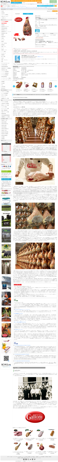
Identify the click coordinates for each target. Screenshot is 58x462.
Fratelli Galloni (37, 17)
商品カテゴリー (16, 2)
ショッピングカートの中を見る (17, 456)
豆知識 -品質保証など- (5, 128)
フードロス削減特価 (5, 21)
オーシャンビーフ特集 (5, 108)
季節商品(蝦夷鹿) (4, 28)
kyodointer (43, 44)
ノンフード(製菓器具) (5, 73)
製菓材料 (3, 54)
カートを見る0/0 (53, 1)
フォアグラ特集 (4, 106)
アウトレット (4, 96)
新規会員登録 (3, 9)
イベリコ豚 (25, 7)
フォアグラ (18, 7)
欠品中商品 (3, 86)
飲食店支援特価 (4, 23)
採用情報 (3, 138)
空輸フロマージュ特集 (5, 111)
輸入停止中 (3, 88)
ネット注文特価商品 (5, 93)
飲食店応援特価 (4, 76)
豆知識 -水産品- (4, 125)
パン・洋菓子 (4, 51)
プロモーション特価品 (5, 91)
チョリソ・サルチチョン (31, 60)
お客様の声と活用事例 (5, 103)
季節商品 (50, 456)
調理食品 (3, 44)
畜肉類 (3, 34)
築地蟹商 (3, 81)
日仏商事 (3, 83)
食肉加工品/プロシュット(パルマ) (40, 27)
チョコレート (4, 53)
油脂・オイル (4, 46)
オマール (22, 7)
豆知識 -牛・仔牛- (4, 120)
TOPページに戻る (9, 456)
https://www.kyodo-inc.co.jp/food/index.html (28, 57)
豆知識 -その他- (4, 130)
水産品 (3, 38)
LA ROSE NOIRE (4, 64)
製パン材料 (3, 56)
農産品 (3, 41)
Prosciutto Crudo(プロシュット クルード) (22, 309)
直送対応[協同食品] (5, 66)
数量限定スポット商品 (5, 98)
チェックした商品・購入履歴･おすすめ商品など (28, 456)
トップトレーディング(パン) (6, 79)
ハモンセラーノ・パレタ (24, 60)
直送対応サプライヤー (5, 26)
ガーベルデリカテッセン (6, 63)
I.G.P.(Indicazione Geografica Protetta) (21, 354)
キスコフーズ (42, 7)
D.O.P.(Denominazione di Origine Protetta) (22, 345)
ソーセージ (49, 7)
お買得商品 (46, 456)
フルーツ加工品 (4, 43)
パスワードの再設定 (9, 9)
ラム (38, 7)
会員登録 (3, 12)
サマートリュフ (30, 7)
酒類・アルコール (4, 59)
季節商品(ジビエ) (4, 29)
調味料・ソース (4, 49)
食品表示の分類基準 (5, 133)
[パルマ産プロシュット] (18, 313)
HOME (3, 11)
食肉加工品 (3, 36)
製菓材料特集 (4, 113)
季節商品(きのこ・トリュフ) (6, 31)
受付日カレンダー (40, 56)
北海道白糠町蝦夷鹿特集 (6, 115)
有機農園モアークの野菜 (6, 116)
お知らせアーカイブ (5, 16)
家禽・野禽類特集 (4, 110)
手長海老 (45, 7)
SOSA (3, 58)
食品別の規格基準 (4, 135)
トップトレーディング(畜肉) (6, 78)
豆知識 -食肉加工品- (5, 123)
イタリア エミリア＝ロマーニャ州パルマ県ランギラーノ (48, 24)
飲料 (2, 61)
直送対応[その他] (4, 69)
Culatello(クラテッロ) (18, 329)
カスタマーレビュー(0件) (39, 46)
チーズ (3, 48)
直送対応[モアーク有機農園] (6, 68)
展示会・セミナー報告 (5, 105)
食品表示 (28, 13)
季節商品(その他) (4, 33)
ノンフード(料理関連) (5, 71)
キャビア (8, 7)
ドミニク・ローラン (13, 7)
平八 (2, 84)
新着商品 (3, 24)
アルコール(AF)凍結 (5, 101)
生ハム (34, 7)
